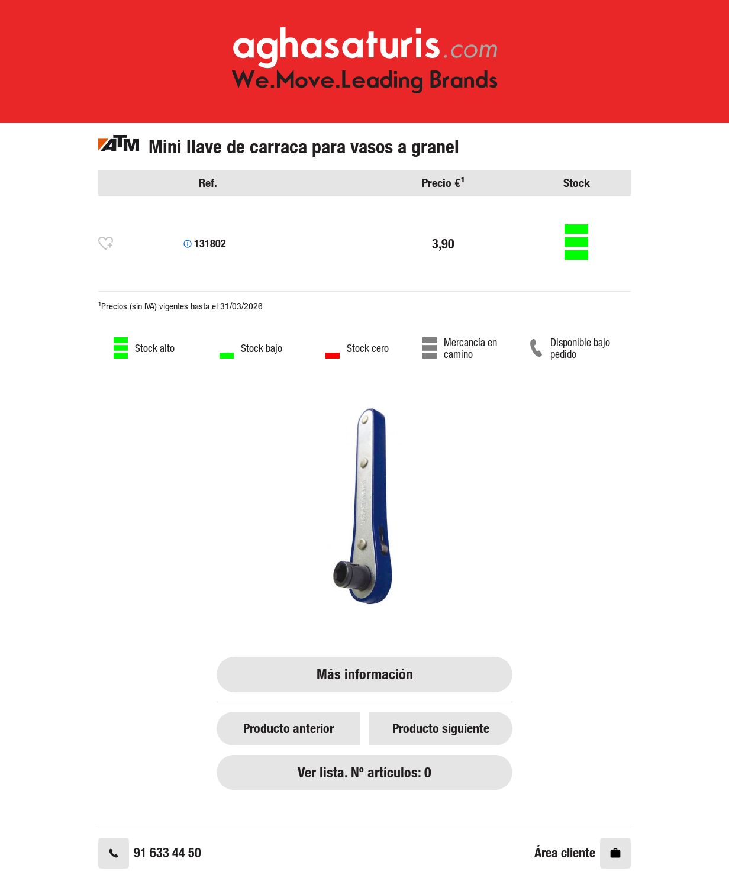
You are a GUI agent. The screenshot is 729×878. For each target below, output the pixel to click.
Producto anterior (288, 728)
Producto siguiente (440, 728)
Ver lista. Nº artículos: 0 (364, 772)
